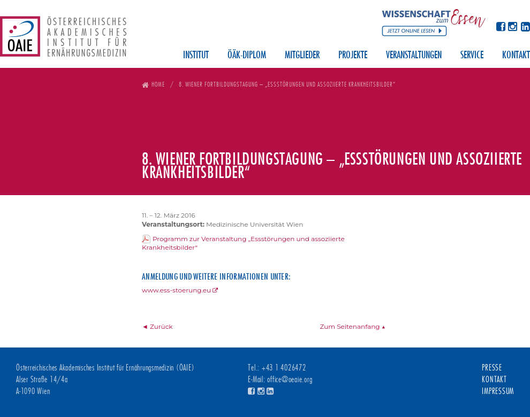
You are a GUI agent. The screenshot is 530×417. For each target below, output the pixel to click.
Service (471, 55)
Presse (492, 368)
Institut (196, 55)
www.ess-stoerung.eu (176, 290)
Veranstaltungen (414, 55)
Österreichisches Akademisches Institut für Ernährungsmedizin (63, 40)
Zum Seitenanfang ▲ (352, 326)
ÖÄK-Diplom (247, 55)
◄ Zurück (157, 326)
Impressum (498, 391)
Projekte (352, 55)
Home (158, 84)
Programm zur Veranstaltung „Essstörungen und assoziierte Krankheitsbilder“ (243, 243)
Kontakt (516, 55)
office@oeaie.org (289, 379)
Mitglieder (302, 55)
